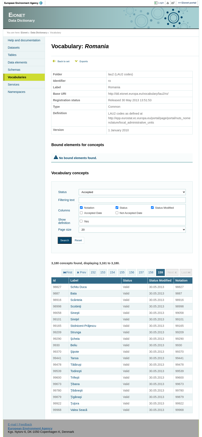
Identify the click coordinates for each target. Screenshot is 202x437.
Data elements (17, 62)
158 (150, 272)
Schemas (14, 69)
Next (171, 272)
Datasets (14, 47)
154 (112, 272)
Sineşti (74, 312)
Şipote (74, 351)
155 (122, 272)
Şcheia (75, 338)
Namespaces (16, 91)
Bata (73, 293)
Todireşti (76, 371)
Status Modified (162, 207)
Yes (86, 221)
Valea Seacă (78, 410)
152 (93, 272)
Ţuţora (74, 403)
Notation (87, 207)
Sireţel (74, 319)
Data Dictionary (39, 32)
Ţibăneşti (76, 390)
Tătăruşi (75, 364)
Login (161, 2)
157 (141, 272)
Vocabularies (17, 77)
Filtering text (66, 200)
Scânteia (76, 300)
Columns (64, 210)
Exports (84, 61)
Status (62, 192)
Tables (12, 55)
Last (184, 272)
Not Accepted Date (129, 213)
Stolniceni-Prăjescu (83, 325)
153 (102, 272)
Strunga (75, 332)
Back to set (63, 61)
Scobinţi (75, 306)
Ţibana (75, 384)
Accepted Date (91, 213)
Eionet (24, 32)
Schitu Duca (78, 287)
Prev (83, 272)
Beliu (73, 345)
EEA (24, 3)
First (69, 272)
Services (13, 84)
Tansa (74, 358)
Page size (64, 229)
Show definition (64, 221)
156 (131, 272)
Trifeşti (74, 377)
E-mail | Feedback (20, 424)
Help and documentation (24, 40)
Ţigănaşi (76, 397)
